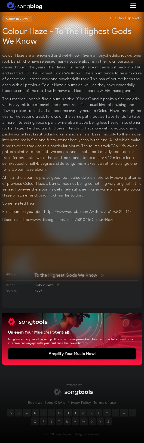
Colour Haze (44, 285)
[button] (133, 6)
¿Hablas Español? (125, 18)
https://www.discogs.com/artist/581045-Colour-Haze (67, 219)
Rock (38, 290)
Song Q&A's (55, 406)
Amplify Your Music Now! (72, 353)
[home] (24, 6)
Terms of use (104, 406)
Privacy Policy (79, 406)
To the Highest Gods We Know (65, 275)
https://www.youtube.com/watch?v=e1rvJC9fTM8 (88, 211)
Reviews (35, 406)
